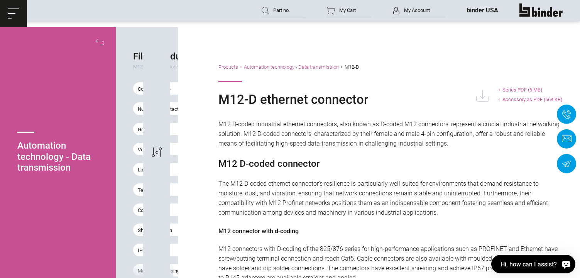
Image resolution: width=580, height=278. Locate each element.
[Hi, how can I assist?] (533, 264)
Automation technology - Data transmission (345, 67)
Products (282, 67)
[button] (13, 13)
